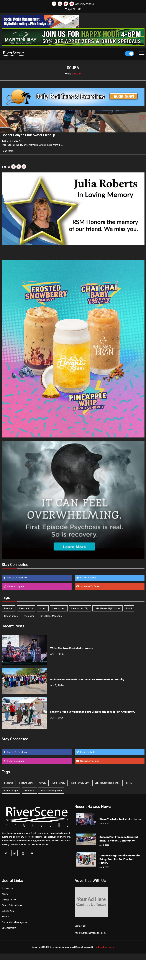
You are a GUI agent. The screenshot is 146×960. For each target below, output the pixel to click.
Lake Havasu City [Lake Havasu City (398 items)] (80, 607)
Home (68, 73)
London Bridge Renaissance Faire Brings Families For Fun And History (92, 710)
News (5, 893)
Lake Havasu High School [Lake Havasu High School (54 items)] (107, 607)
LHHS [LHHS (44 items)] (129, 607)
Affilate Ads (8, 909)
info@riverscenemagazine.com (90, 931)
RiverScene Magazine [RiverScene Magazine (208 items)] (51, 614)
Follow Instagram (15, 585)
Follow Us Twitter (88, 576)
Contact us (7, 887)
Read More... (8, 149)
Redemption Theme (104, 946)
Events (5, 915)
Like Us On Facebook (17, 576)
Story (7, 140)
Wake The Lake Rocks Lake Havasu (71, 647)
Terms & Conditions (12, 904)
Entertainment (9, 926)
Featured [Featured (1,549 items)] (8, 607)
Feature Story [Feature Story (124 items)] (26, 607)
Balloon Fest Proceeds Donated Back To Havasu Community (87, 678)
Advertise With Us (84, 4)
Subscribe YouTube (89, 585)
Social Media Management (15, 921)
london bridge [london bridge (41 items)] (11, 614)
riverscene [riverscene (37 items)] (29, 614)
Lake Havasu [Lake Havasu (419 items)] (58, 607)
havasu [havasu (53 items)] (42, 607)
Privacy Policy (9, 898)
